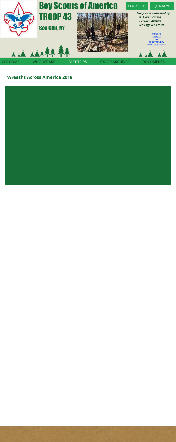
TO (156, 39)
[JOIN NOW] (162, 6)
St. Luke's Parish (148, 17)
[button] (88, 135)
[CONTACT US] (137, 6)
